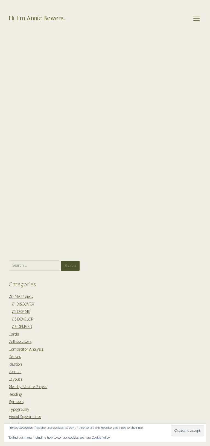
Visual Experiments (25, 417)
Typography (19, 409)
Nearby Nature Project (28, 387)
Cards (14, 334)
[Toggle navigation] (197, 18)
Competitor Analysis (26, 349)
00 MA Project (21, 296)
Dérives (15, 356)
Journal (15, 371)
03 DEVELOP (22, 319)
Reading (15, 394)
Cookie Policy (101, 437)
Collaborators (20, 341)
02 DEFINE (21, 311)
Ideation (15, 364)
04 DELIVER (22, 326)
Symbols (16, 402)
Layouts (15, 379)
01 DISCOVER (23, 304)
